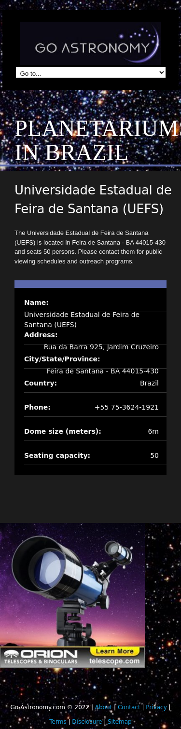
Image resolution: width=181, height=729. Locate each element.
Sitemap (120, 721)
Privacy (156, 707)
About (103, 707)
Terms (57, 721)
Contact (129, 707)
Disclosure (87, 721)
